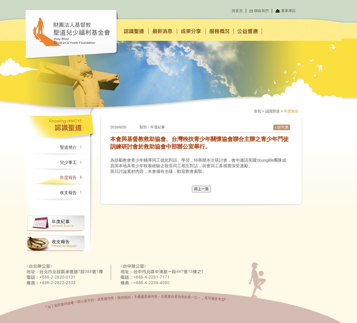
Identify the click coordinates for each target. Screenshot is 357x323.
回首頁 (237, 11)
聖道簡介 (68, 147)
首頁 (257, 111)
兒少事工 (68, 162)
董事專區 (288, 11)
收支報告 (68, 192)
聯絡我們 (261, 11)
